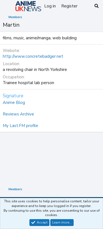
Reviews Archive (18, 114)
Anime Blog (14, 102)
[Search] (96, 6)
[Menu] (7, 6)
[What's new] (85, 6)
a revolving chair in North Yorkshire (35, 69)
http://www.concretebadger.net (33, 56)
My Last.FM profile (20, 125)
